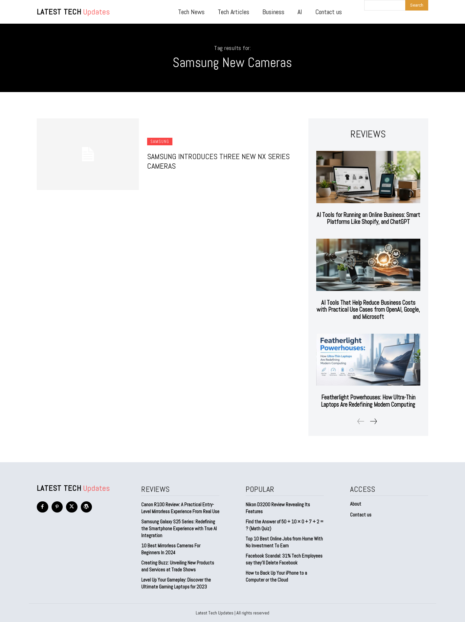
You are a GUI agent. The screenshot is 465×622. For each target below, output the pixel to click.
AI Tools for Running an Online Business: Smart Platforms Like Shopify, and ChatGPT (368, 218)
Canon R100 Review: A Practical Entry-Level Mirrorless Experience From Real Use (180, 507)
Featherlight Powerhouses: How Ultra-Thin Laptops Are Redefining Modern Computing (368, 401)
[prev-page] (361, 421)
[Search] (416, 5)
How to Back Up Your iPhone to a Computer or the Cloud (276, 576)
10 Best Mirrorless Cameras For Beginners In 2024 (170, 548)
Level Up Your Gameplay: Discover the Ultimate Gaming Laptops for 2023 (176, 582)
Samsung (159, 141)
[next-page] (373, 421)
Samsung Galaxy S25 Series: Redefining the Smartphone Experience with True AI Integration (179, 528)
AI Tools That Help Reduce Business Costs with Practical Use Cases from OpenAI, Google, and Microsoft (368, 310)
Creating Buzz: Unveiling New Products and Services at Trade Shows (177, 565)
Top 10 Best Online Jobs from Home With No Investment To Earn (284, 541)
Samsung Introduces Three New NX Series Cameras (218, 161)
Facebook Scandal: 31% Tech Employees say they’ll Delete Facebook (284, 558)
